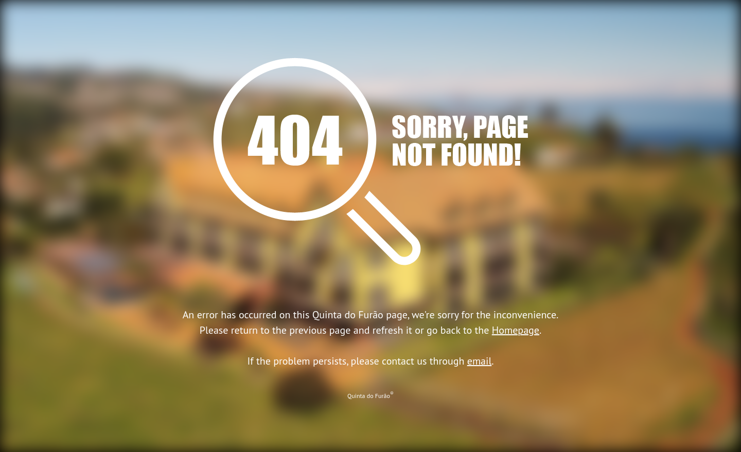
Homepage (515, 330)
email (479, 361)
